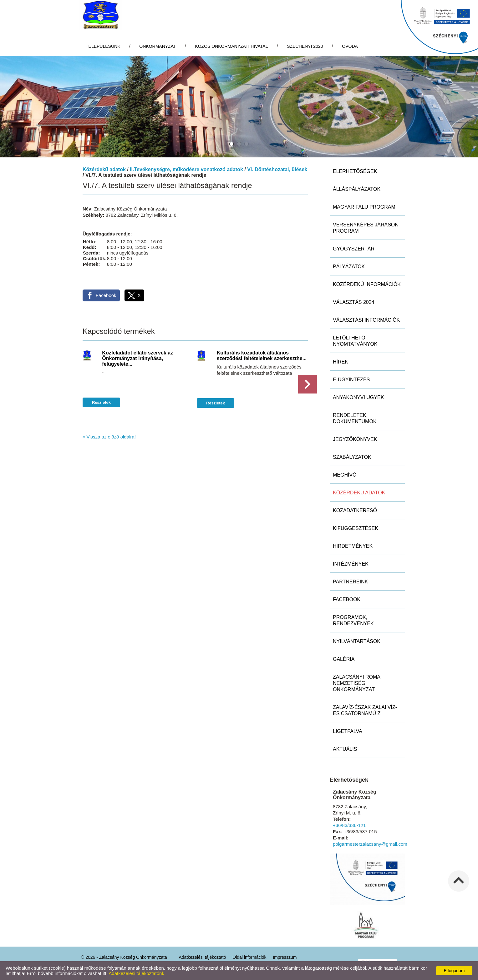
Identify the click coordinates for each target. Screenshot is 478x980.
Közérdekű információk (367, 284)
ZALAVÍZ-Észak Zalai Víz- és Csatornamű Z (365, 710)
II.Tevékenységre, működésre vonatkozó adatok (186, 169)
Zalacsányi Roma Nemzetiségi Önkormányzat (356, 683)
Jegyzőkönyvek (355, 439)
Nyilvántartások (356, 641)
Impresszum (285, 957)
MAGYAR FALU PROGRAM (364, 207)
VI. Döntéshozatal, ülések (277, 169)
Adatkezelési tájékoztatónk (136, 973)
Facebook (346, 599)
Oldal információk (249, 957)
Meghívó (345, 475)
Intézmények (351, 564)
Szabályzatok (352, 457)
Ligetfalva (347, 731)
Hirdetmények (353, 546)
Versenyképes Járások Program (365, 228)
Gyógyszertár (353, 248)
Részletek (101, 402)
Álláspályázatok (356, 189)
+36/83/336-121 (349, 825)
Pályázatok (349, 266)
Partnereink (350, 581)
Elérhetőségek (355, 171)
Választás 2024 (353, 302)
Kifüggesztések (355, 528)
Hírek (340, 361)
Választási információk (366, 320)
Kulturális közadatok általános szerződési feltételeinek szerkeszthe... (262, 355)
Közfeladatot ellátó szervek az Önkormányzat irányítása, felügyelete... (137, 358)
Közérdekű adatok (104, 169)
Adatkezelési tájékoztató (202, 957)
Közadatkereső (355, 510)
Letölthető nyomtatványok (355, 341)
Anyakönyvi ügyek (358, 397)
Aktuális (345, 749)
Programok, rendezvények (353, 620)
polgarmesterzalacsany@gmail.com (370, 844)
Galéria (343, 659)
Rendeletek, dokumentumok (355, 418)
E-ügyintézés (351, 379)
